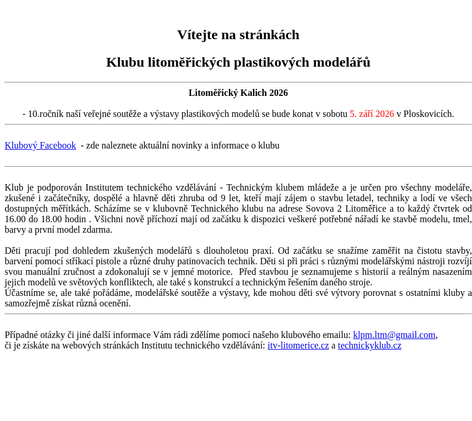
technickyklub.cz (369, 345)
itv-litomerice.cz (298, 345)
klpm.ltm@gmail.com (394, 335)
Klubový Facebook (40, 145)
